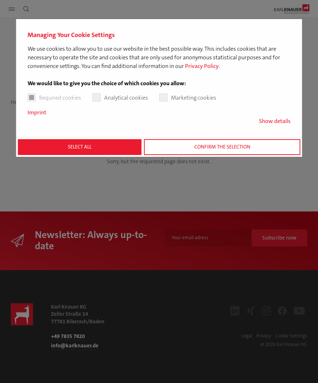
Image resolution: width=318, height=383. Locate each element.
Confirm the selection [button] (222, 146)
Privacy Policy (201, 66)
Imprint (36, 112)
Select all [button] (80, 146)
